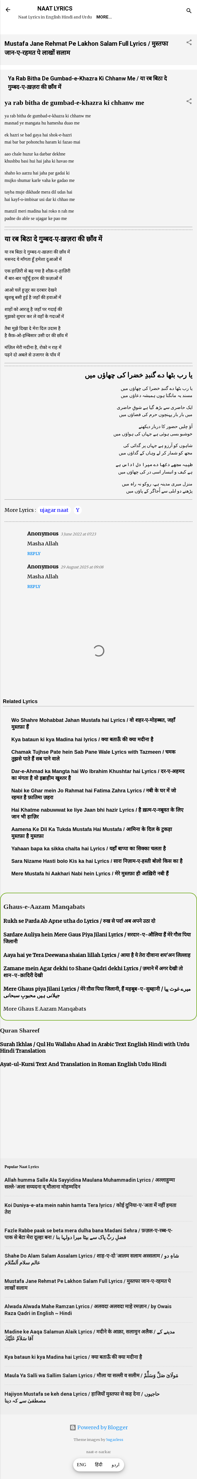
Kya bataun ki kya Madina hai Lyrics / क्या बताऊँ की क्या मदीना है (73, 1373)
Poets (151, 33)
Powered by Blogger (98, 1443)
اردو (115, 1465)
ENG (81, 1465)
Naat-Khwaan (91, 33)
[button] (189, 59)
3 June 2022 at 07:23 (78, 550)
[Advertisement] (98, 1130)
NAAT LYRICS (55, 8)
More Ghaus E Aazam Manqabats (44, 1025)
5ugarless (114, 1456)
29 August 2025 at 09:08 (82, 583)
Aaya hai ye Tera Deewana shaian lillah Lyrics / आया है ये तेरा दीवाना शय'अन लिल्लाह (96, 971)
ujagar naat (54, 526)
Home (29, 33)
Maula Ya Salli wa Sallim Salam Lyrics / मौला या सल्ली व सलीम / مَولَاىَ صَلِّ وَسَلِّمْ (91, 1392)
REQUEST (55, 33)
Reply (33, 569)
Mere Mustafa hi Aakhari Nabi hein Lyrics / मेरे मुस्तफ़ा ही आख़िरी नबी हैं (90, 890)
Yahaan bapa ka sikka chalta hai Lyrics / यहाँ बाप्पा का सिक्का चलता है (88, 865)
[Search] (189, 11)
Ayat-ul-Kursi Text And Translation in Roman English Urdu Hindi (83, 1080)
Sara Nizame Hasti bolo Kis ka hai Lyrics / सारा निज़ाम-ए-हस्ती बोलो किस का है (97, 877)
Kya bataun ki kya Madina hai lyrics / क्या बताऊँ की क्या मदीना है (82, 756)
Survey (125, 33)
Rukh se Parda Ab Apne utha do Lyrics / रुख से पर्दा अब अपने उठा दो (79, 937)
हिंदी (98, 1465)
